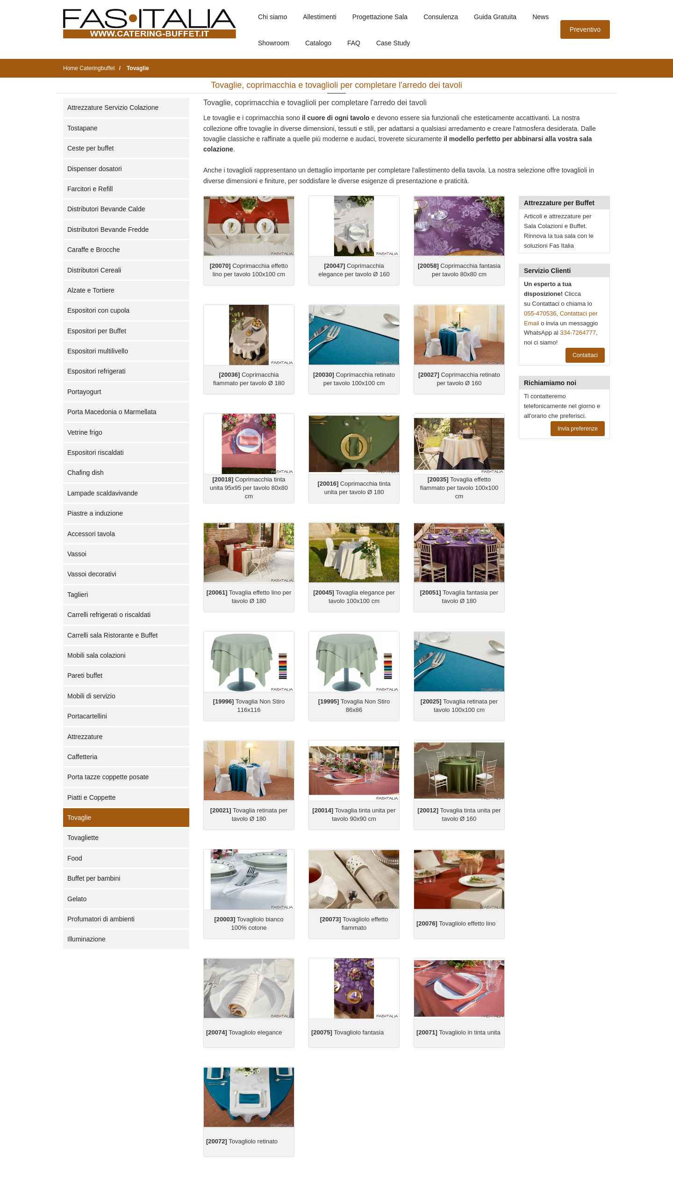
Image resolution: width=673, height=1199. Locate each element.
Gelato (76, 899)
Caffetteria (82, 757)
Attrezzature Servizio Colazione (112, 107)
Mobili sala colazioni (96, 655)
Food (74, 858)
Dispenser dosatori (94, 168)
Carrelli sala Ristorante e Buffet (112, 635)
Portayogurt (84, 391)
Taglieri (77, 594)
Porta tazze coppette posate (108, 777)
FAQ (353, 43)
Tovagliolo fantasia (347, 1032)
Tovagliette (83, 837)
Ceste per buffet (90, 148)
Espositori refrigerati (96, 371)
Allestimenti (319, 17)
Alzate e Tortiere (91, 290)
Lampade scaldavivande (102, 493)
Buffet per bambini (93, 878)
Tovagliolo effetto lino (455, 923)
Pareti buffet (84, 675)
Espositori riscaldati (95, 452)
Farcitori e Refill (90, 189)
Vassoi (76, 554)
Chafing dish (85, 472)
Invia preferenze (578, 428)
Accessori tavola (91, 534)
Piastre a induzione (95, 513)
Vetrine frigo (84, 432)
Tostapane (82, 128)
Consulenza (440, 17)
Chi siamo (272, 17)
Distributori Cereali (94, 270)
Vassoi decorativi (91, 574)
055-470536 (540, 313)
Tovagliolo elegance (244, 1032)
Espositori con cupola (98, 310)
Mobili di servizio (91, 696)
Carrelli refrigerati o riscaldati (108, 614)
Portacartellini (87, 716)
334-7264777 (578, 332)
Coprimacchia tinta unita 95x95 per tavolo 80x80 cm (249, 488)
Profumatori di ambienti (101, 919)
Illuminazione (86, 939)
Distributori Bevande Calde (106, 209)
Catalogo (318, 43)
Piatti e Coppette (91, 797)
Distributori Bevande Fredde (108, 229)
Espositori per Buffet (96, 331)
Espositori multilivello (97, 351)
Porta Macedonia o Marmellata (112, 412)
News (540, 17)
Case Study (393, 43)
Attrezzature (84, 736)
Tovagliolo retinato (242, 1141)
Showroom (273, 43)
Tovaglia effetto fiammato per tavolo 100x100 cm (459, 488)
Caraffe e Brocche (93, 249)
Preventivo (585, 29)
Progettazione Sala (380, 17)
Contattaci (585, 355)
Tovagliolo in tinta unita (458, 1032)
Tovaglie (79, 817)
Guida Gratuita (495, 17)
